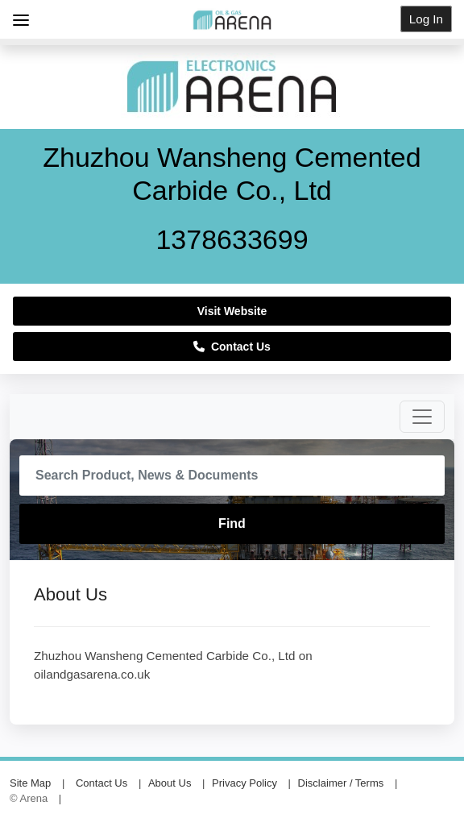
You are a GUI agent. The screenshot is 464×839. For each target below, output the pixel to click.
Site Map (30, 783)
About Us (169, 783)
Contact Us (232, 346)
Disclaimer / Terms (341, 783)
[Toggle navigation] (422, 417)
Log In (426, 19)
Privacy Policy (244, 783)
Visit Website (232, 311)
